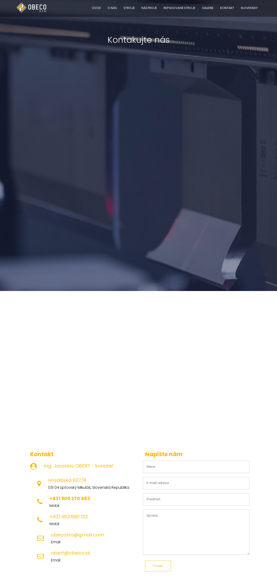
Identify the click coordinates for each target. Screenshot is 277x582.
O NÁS (112, 8)
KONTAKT (227, 8)
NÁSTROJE (149, 8)
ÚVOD (96, 8)
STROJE (129, 8)
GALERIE (208, 8)
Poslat (158, 566)
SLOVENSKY (249, 8)
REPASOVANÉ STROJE (179, 8)
